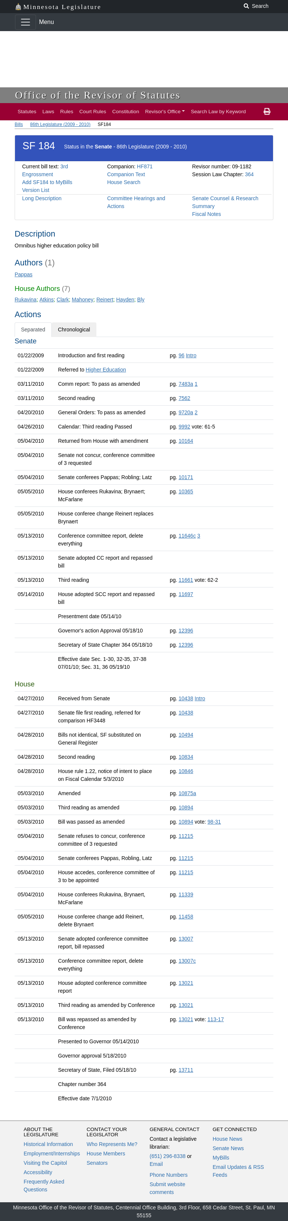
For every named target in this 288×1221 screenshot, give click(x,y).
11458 (185, 917)
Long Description (42, 198)
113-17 (215, 1019)
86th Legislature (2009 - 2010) (60, 124)
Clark (63, 300)
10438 (185, 698)
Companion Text (126, 174)
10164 (185, 441)
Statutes (27, 111)
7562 (184, 398)
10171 (185, 477)
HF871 (145, 166)
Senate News (228, 1148)
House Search (124, 182)
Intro (191, 355)
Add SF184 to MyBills (47, 182)
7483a (185, 384)
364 (249, 174)
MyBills (221, 1158)
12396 (185, 631)
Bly (140, 300)
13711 (185, 1070)
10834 (185, 757)
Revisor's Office (163, 111)
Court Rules (92, 111)
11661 (185, 580)
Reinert (104, 300)
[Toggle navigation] (25, 22)
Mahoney (83, 300)
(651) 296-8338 (168, 1156)
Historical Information (48, 1144)
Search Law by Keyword (218, 111)
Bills (19, 124)
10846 (185, 771)
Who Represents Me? (112, 1144)
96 (181, 355)
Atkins (46, 300)
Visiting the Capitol (45, 1163)
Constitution (125, 111)
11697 (185, 594)
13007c (187, 961)
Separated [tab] (33, 330)
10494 (185, 735)
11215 (185, 836)
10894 (185, 808)
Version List (35, 190)
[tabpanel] (144, 721)
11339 (185, 894)
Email (156, 1164)
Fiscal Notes (206, 214)
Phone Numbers (169, 1175)
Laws (48, 111)
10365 (185, 491)
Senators (97, 1163)
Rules (67, 111)
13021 (185, 983)
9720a (185, 412)
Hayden (125, 300)
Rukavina (25, 300)
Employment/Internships (52, 1154)
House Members (106, 1154)
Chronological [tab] (74, 330)
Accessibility (38, 1172)
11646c (187, 536)
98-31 (214, 822)
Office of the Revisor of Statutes (98, 95)
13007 (185, 939)
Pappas (23, 274)
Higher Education (106, 370)
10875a (187, 793)
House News (227, 1139)
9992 (184, 427)
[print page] (267, 111)
